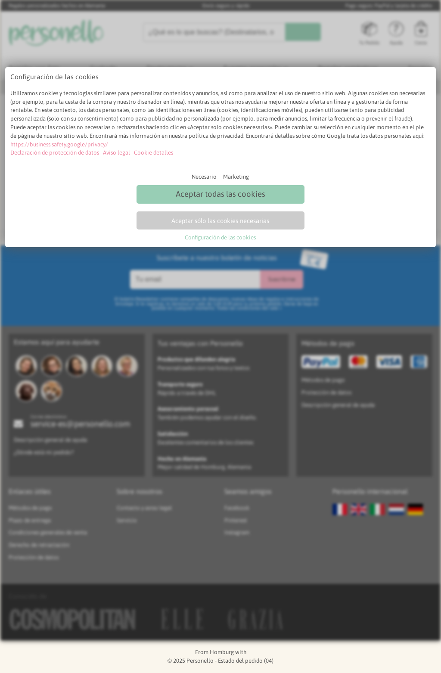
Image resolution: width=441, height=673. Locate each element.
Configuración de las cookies (220, 237)
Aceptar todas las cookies (220, 193)
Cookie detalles (153, 152)
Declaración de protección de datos (54, 152)
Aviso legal (116, 152)
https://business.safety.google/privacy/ (59, 144)
